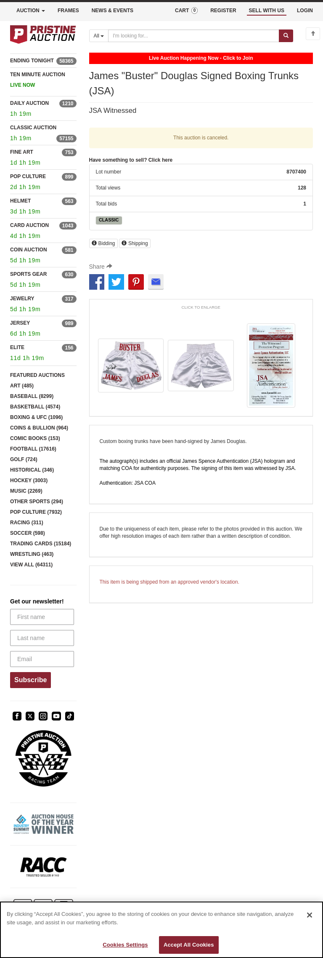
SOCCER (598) (27, 533)
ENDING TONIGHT (32, 61)
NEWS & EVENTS (112, 10)
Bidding (103, 243)
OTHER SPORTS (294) (36, 501)
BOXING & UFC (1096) (36, 417)
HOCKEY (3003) (29, 480)
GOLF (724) (23, 459)
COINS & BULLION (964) (39, 428)
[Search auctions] (193, 35)
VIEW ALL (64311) (31, 565)
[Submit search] (286, 35)
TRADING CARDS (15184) (40, 544)
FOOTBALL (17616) (33, 449)
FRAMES (68, 10)
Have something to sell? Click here (131, 160)
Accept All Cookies (189, 945)
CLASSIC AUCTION (33, 128)
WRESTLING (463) (31, 554)
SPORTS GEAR (28, 274)
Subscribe (30, 679)
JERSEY (20, 323)
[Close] (309, 915)
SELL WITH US (266, 10)
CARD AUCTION (29, 225)
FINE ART (21, 152)
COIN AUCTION (28, 250)
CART (186, 10)
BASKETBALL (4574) (35, 407)
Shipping (135, 243)
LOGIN (305, 10)
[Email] (42, 659)
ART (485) (22, 386)
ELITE (17, 347)
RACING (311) (26, 523)
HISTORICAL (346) (32, 470)
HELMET (20, 201)
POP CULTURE (28, 176)
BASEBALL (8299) (31, 396)
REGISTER (223, 10)
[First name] (42, 617)
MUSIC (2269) (26, 491)
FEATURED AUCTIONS (37, 375)
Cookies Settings (125, 945)
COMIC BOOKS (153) (35, 438)
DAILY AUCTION (29, 103)
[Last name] (42, 638)
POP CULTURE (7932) (36, 512)
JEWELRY (22, 299)
